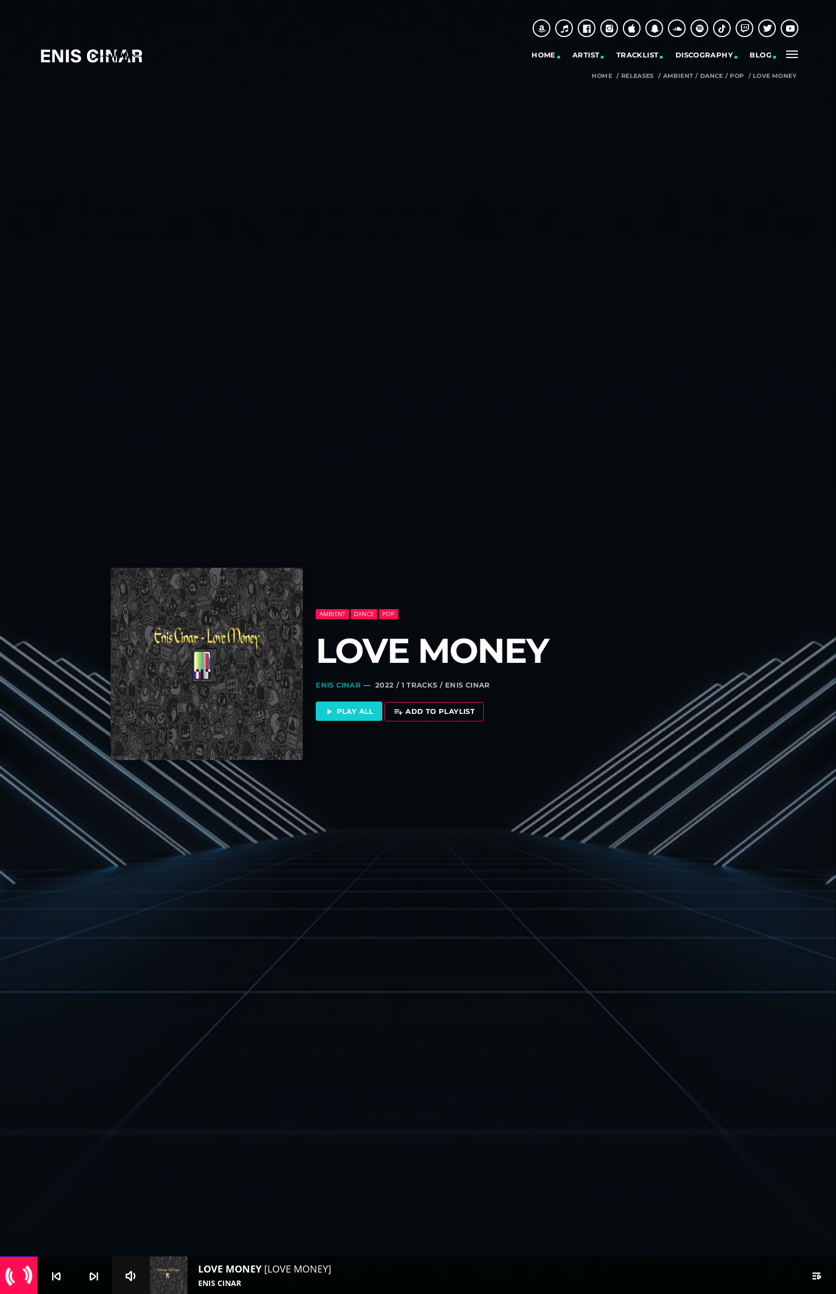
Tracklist (637, 54)
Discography (704, 54)
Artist (585, 54)
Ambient (678, 76)
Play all (349, 702)
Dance (711, 76)
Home (544, 54)
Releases (637, 76)
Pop (737, 76)
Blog (761, 54)
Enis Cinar (338, 674)
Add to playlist (434, 702)
